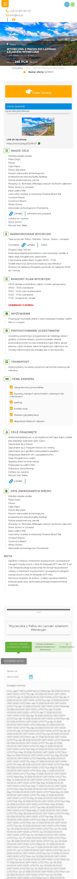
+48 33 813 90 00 (20, 10)
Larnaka (18, 213)
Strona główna (17, 68)
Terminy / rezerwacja (38, 91)
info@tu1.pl (16, 15)
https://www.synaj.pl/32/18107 (22, 143)
